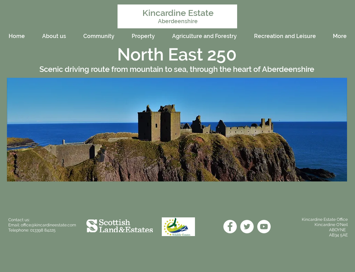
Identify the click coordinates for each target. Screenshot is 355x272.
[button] (177, 129)
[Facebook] (230, 226)
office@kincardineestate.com (48, 225)
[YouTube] (264, 226)
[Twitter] (247, 226)
